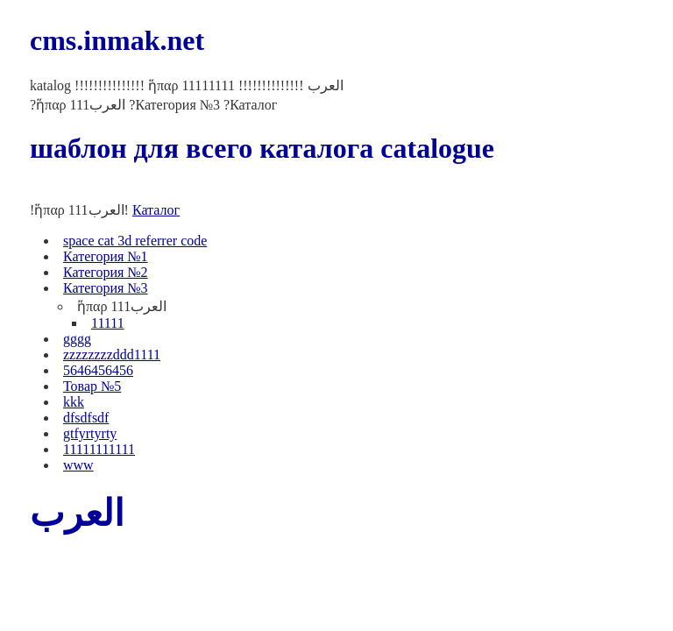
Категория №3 (105, 287)
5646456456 (98, 370)
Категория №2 (105, 272)
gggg (77, 338)
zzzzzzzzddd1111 (111, 354)
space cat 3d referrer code (135, 240)
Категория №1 (105, 256)
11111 (107, 323)
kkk (73, 401)
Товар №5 (92, 386)
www (78, 464)
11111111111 (99, 449)
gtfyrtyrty (90, 433)
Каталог (156, 209)
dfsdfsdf (86, 417)
